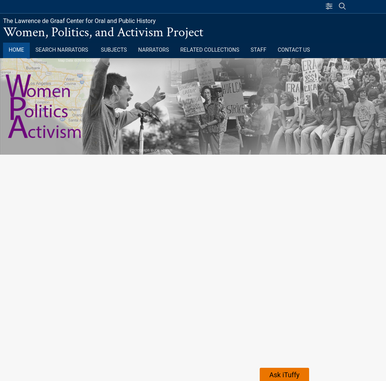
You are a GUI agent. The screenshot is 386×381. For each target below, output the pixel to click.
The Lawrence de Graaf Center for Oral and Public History (79, 21)
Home (16, 50)
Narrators (153, 50)
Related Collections (209, 50)
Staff (259, 50)
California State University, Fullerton (66, 6)
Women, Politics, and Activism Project (103, 32)
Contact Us (294, 50)
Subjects (114, 50)
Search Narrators (62, 50)
